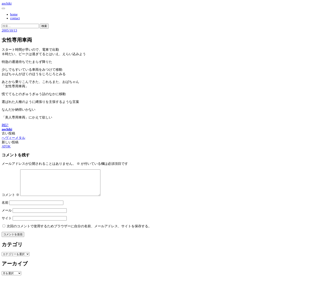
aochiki (7, 3)
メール (7, 215)
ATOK (6, 146)
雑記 (5, 125)
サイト (7, 223)
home (14, 14)
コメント (10, 200)
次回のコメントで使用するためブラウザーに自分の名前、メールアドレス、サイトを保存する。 (79, 231)
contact (15, 18)
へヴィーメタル (13, 138)
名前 (5, 207)
